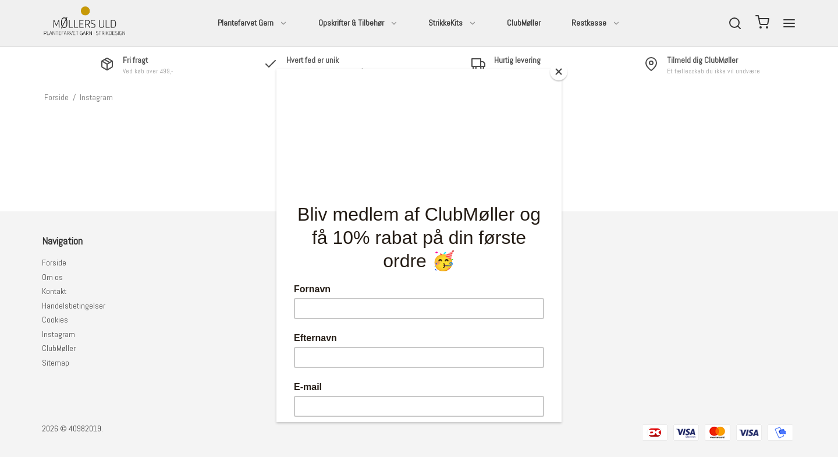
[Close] (558, 71)
